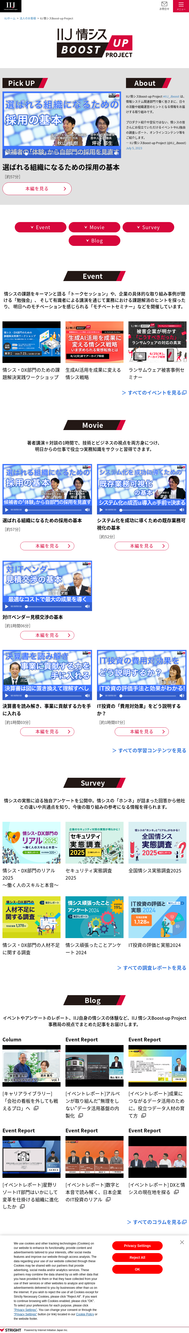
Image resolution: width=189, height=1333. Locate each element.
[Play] (6, 154)
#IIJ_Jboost (171, 96)
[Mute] (116, 154)
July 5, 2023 (134, 148)
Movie (97, 227)
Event (43, 227)
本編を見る (37, 188)
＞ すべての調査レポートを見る (152, 967)
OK (137, 1269)
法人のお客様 (28, 18)
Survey (151, 227)
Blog (97, 240)
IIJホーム (10, 18)
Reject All (137, 1257)
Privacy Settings (137, 1246)
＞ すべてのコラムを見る (154, 1222)
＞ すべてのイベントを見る (151, 392)
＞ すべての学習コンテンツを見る (149, 750)
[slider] (67, 153)
